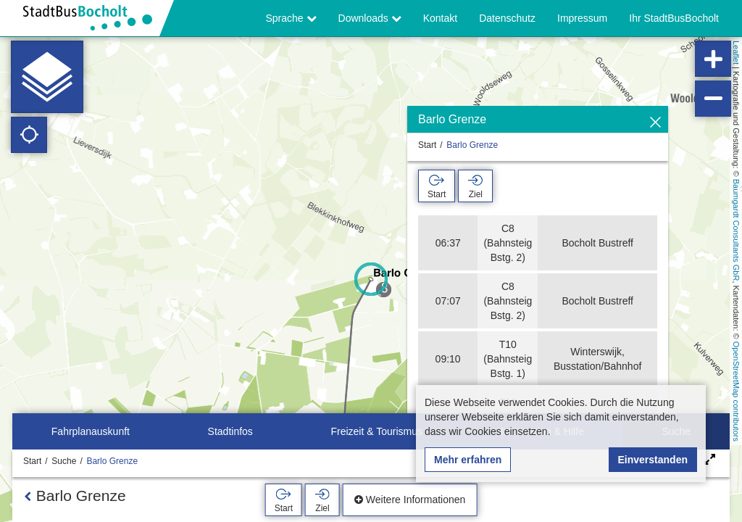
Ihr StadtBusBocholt (674, 18)
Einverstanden (653, 459)
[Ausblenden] (655, 123)
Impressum (582, 18)
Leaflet (736, 53)
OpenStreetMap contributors (736, 391)
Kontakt (440, 18)
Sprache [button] (291, 18)
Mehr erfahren (467, 459)
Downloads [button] (369, 18)
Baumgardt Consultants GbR (736, 230)
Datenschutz (507, 18)
